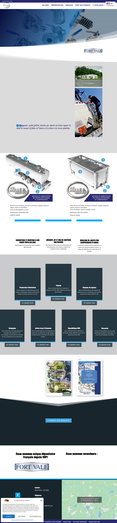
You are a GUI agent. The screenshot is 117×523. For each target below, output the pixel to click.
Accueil (45, 6)
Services (69, 6)
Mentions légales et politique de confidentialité (22, 520)
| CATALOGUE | (98, 6)
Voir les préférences (35, 516)
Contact (110, 6)
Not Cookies (21, 516)
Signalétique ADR (94, 522)
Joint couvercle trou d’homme (51, 522)
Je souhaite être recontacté (58, 420)
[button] (41, 500)
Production (67, 522)
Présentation (57, 6)
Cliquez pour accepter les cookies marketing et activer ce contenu (89, 500)
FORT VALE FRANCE (82, 6)
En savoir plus (27, 303)
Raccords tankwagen (80, 522)
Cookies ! (8, 516)
